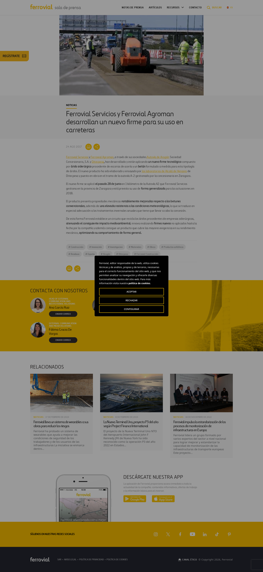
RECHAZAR (131, 300)
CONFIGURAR (131, 309)
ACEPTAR (131, 291)
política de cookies (139, 283)
